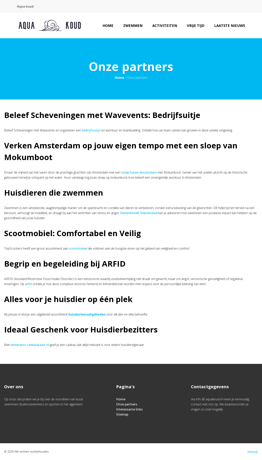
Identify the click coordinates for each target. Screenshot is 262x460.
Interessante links (129, 409)
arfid (28, 284)
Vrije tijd (195, 25)
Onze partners (126, 404)
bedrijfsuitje (91, 130)
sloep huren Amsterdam (139, 172)
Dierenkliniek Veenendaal (139, 213)
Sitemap (122, 414)
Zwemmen (133, 25)
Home (107, 25)
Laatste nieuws (229, 25)
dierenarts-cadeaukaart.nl (30, 345)
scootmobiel (78, 248)
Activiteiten (164, 25)
